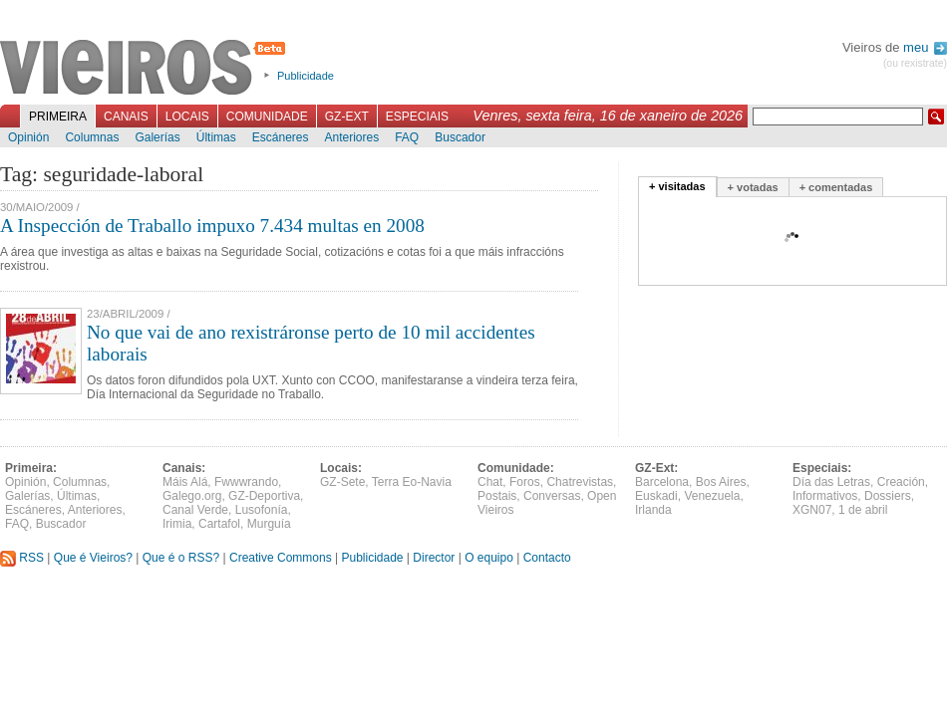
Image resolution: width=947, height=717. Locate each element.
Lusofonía (261, 510)
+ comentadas (836, 187)
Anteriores (351, 137)
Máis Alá (184, 482)
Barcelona (662, 482)
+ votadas (753, 187)
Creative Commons (280, 558)
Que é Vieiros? (93, 558)
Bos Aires (721, 482)
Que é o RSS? (181, 558)
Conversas (551, 496)
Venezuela (712, 496)
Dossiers (887, 496)
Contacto (547, 558)
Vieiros (146, 69)
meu (925, 47)
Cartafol (219, 524)
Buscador (460, 137)
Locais (187, 116)
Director (434, 558)
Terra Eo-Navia (412, 482)
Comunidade (267, 116)
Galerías (157, 137)
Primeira (58, 116)
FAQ (407, 137)
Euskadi (656, 496)
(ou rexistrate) (915, 63)
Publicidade (305, 76)
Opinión (28, 137)
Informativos (824, 496)
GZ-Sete (342, 482)
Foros (524, 482)
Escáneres (280, 137)
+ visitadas (677, 186)
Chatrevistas (579, 482)
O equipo (489, 558)
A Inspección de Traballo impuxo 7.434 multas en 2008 (212, 225)
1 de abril (862, 510)
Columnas (92, 137)
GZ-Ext (347, 116)
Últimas (216, 137)
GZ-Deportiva (264, 496)
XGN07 (811, 510)
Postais (496, 496)
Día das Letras (831, 482)
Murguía (269, 524)
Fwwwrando (246, 482)
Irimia (176, 524)
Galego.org (191, 496)
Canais (126, 116)
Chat (489, 482)
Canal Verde (195, 510)
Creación (901, 482)
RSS (22, 558)
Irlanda (653, 510)
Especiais (417, 116)
